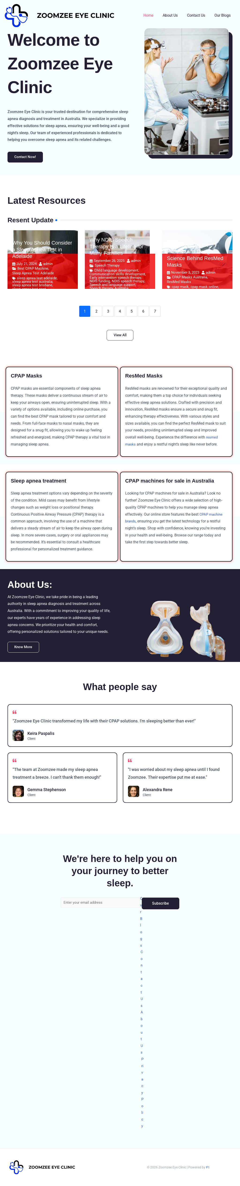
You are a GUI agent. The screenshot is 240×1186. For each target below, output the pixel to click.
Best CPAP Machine (32, 269)
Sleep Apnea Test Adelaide (33, 274)
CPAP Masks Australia (189, 278)
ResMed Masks (179, 283)
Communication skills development (117, 275)
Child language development (116, 271)
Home (155, 15)
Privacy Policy (143, 1091)
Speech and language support (112, 285)
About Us (174, 15)
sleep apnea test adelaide (37, 279)
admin (48, 265)
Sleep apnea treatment (41, 482)
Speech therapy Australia (109, 289)
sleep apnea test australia (32, 282)
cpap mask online (204, 288)
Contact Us (199, 15)
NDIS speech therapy (128, 282)
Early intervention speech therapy (115, 278)
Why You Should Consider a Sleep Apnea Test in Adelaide (42, 250)
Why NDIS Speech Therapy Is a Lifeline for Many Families (116, 247)
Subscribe (160, 894)
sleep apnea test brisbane (32, 286)
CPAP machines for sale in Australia (173, 482)
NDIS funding (100, 282)
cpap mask (180, 288)
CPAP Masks (28, 377)
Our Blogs (223, 15)
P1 (208, 1167)
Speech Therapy (107, 266)
